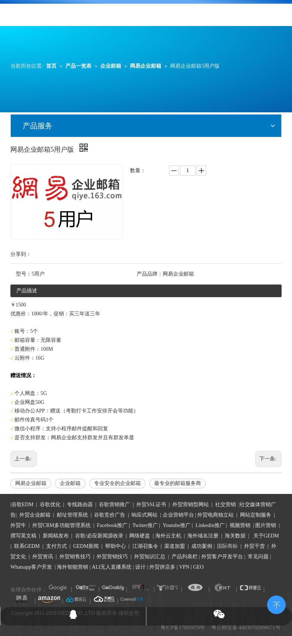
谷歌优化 (50, 504)
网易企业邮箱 (30, 483)
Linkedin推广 (210, 525)
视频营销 (240, 525)
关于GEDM (266, 536)
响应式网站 (145, 515)
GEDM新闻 (85, 546)
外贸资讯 (42, 556)
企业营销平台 (178, 515)
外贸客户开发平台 (222, 556)
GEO (198, 567)
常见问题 (258, 556)
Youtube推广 (177, 525)
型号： (24, 274)
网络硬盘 (139, 536)
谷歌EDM (22, 504)
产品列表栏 (185, 556)
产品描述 (26, 290)
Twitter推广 (145, 525)
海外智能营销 (72, 567)
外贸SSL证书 (151, 504)
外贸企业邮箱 (35, 515)
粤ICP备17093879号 (182, 627)
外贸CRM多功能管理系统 (61, 525)
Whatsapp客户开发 (31, 567)
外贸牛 (18, 525)
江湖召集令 (145, 546)
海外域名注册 (202, 536)
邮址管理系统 (72, 515)
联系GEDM (27, 546)
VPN (184, 567)
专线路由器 (80, 504)
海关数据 (236, 536)
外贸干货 (254, 546)
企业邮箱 (70, 483)
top (276, 604)
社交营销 (225, 504)
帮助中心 (115, 546)
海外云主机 (168, 536)
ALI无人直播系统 (112, 567)
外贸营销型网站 (190, 504)
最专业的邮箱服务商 (177, 483)
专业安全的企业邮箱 (117, 483)
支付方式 (56, 546)
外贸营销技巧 (112, 556)
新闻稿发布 (55, 536)
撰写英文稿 (23, 536)
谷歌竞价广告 (109, 515)
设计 (140, 567)
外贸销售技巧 (75, 556)
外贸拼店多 (162, 567)
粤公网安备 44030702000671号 (245, 627)
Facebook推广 (112, 525)
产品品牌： (150, 274)
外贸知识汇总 (149, 556)
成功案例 (202, 546)
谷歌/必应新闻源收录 (99, 536)
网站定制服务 (255, 515)
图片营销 (265, 525)
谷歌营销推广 (114, 504)
